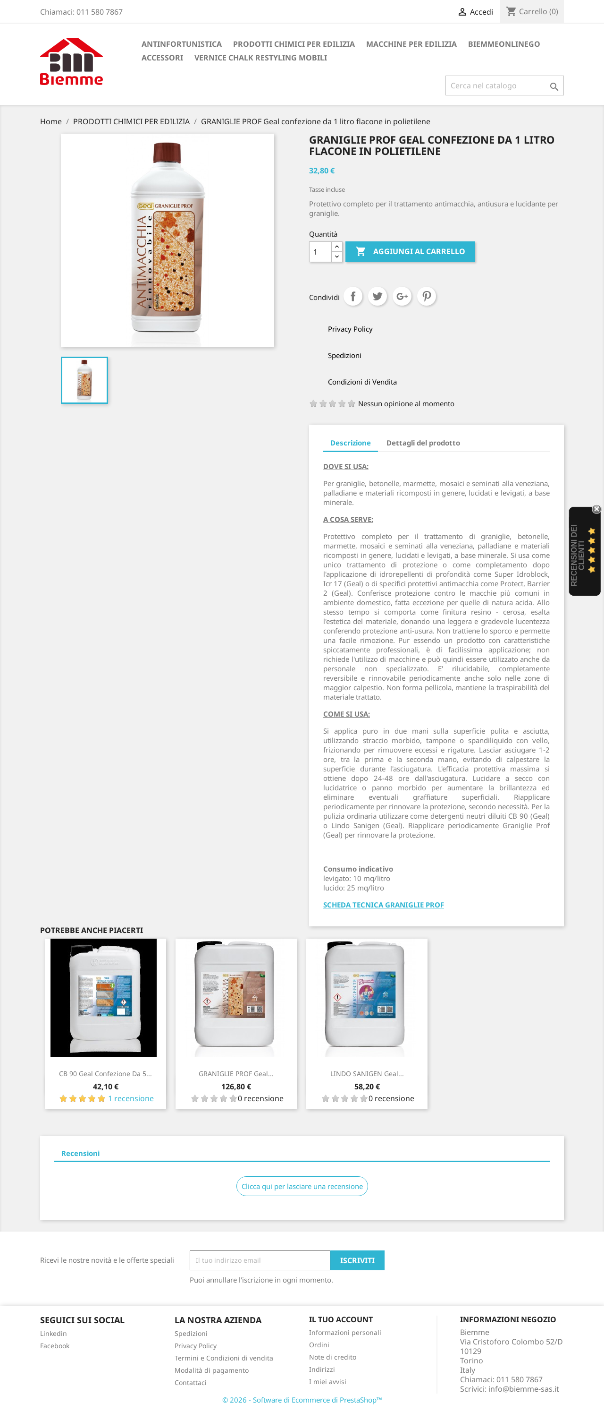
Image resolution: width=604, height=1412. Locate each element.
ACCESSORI (162, 57)
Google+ (402, 296)
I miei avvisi (327, 1381)
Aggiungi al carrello (410, 252)
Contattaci (191, 1382)
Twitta (377, 296)
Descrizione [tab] (350, 442)
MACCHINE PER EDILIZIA (411, 44)
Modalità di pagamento (212, 1370)
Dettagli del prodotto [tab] (423, 442)
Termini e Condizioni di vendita (224, 1357)
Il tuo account (341, 1319)
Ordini (319, 1344)
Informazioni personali (345, 1332)
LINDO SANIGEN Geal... (367, 1073)
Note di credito (332, 1356)
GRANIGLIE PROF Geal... (236, 1073)
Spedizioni (191, 1333)
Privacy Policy (196, 1345)
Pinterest (426, 296)
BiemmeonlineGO (504, 44)
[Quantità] (320, 251)
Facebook (54, 1345)
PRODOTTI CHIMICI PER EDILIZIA (294, 44)
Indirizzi (322, 1369)
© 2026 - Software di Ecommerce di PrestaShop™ (302, 1399)
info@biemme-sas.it (523, 1389)
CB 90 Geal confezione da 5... (105, 1073)
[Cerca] (504, 85)
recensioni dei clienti (578, 556)
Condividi (353, 296)
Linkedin (53, 1333)
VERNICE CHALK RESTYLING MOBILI (260, 57)
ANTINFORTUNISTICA (182, 44)
